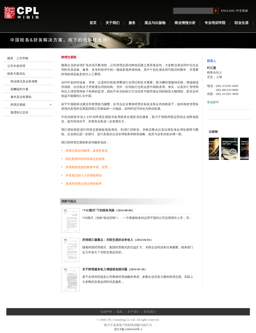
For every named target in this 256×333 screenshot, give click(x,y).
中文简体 (242, 10)
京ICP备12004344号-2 (128, 329)
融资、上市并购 (17, 58)
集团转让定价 (19, 112)
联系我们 (150, 312)
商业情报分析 (185, 23)
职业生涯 (241, 23)
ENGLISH (227, 10)
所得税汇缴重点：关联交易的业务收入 (107, 240)
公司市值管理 (16, 66)
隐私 (120, 312)
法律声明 (106, 312)
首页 (93, 23)
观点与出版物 (155, 23)
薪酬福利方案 (19, 89)
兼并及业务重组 (21, 97)
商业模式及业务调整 (24, 81)
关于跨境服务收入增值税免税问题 (104, 269)
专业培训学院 (215, 23)
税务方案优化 (16, 73)
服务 (132, 23)
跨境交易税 (18, 104)
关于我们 (113, 23)
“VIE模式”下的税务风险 (98, 210)
